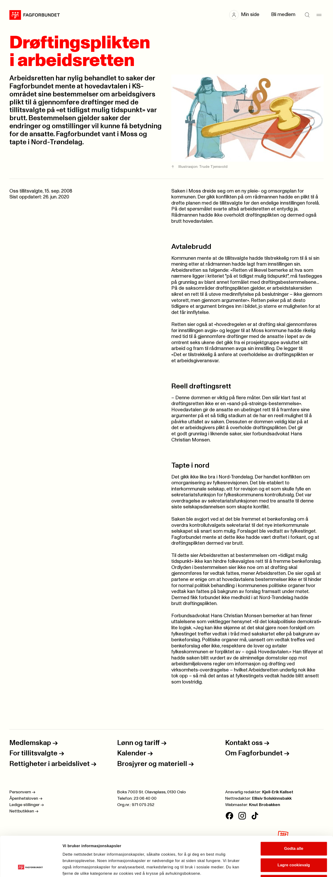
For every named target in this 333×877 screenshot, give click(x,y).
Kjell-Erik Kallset (277, 792)
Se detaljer (271, 867)
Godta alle (293, 811)
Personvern (22, 792)
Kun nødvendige (293, 844)
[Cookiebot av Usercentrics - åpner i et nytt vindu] (30, 867)
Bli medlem (283, 14)
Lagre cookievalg (293, 827)
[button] (246, 15)
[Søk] (307, 15)
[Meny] (319, 15)
